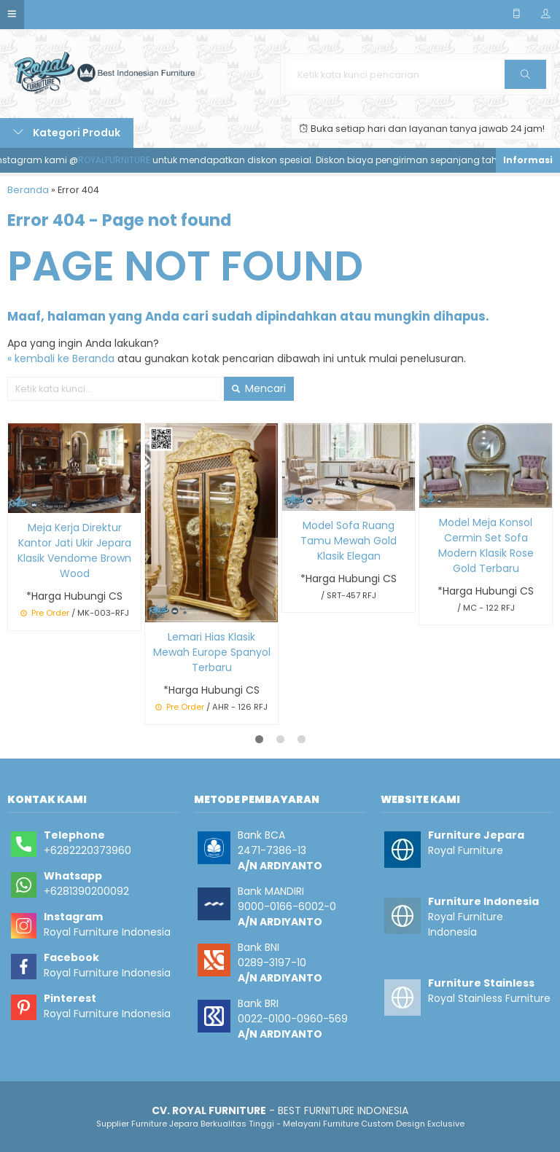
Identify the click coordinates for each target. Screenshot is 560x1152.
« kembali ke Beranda (60, 358)
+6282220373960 (87, 850)
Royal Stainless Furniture (489, 998)
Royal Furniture (465, 850)
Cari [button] (525, 79)
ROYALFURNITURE (119, 160)
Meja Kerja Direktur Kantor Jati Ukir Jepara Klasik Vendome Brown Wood (74, 550)
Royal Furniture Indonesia (107, 932)
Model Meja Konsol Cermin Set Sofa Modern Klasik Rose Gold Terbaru (486, 545)
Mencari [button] (259, 388)
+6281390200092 (86, 891)
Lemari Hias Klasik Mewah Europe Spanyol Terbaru (212, 652)
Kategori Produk (66, 132)
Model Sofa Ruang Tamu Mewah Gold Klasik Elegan (348, 540)
